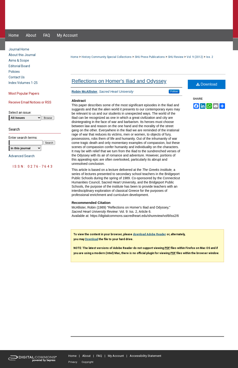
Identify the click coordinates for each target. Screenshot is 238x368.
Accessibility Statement (145, 356)
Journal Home (19, 49)
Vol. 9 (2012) (195, 57)
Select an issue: (20, 112)
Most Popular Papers (24, 93)
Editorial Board (19, 66)
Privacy (72, 362)
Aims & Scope (19, 60)
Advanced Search (22, 156)
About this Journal (22, 55)
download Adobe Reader (149, 234)
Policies (14, 71)
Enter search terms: (23, 137)
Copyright (87, 362)
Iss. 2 (209, 57)
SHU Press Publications (150, 57)
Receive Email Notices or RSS (30, 102)
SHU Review (175, 57)
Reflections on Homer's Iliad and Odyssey (119, 81)
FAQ (99, 356)
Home (74, 57)
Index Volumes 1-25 (23, 83)
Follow (174, 91)
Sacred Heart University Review (114, 10)
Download (206, 84)
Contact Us (17, 77)
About (86, 356)
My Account (116, 356)
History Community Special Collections (107, 57)
